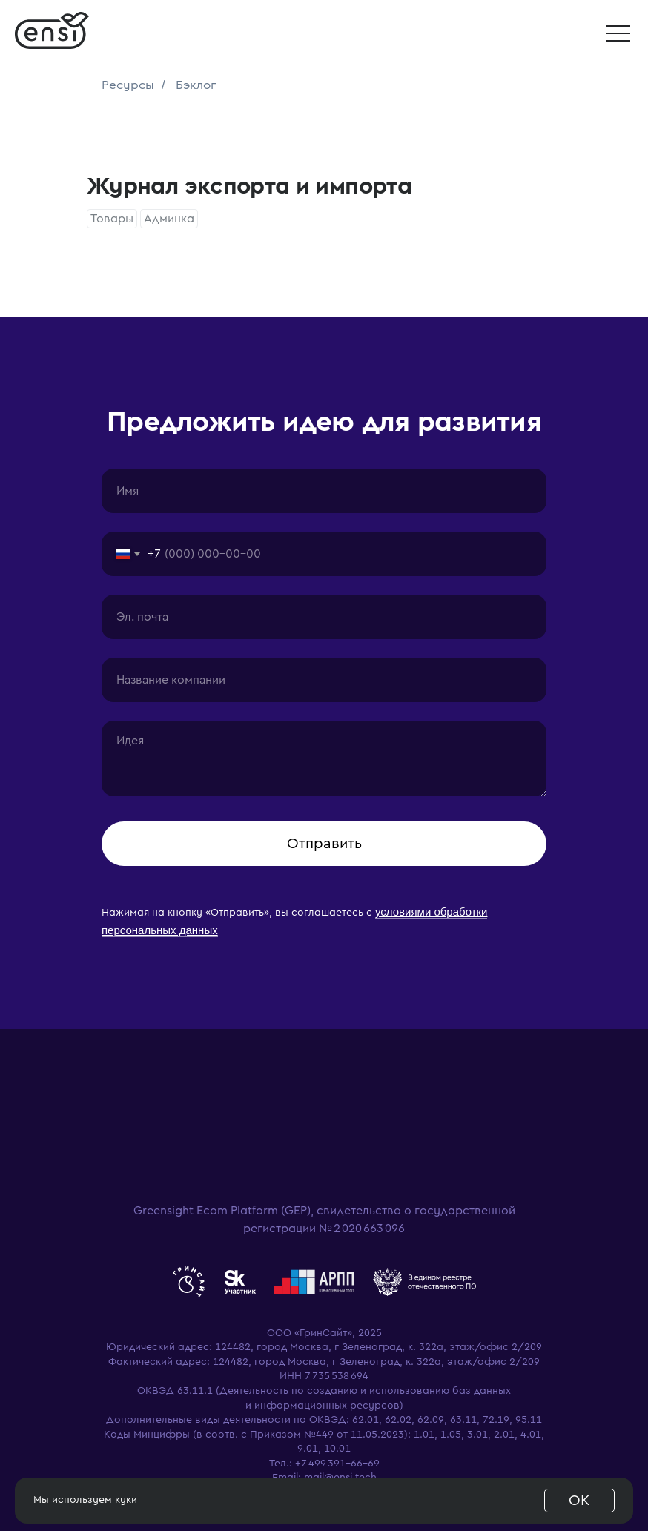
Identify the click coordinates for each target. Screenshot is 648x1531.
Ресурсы (128, 85)
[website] (189, 1282)
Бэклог (196, 85)
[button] (618, 33)
